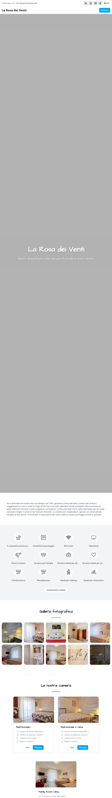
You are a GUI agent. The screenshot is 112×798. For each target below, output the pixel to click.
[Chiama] (86, 3)
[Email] (96, 3)
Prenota (104, 10)
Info (27, 747)
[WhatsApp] (91, 3)
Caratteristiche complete (56, 590)
